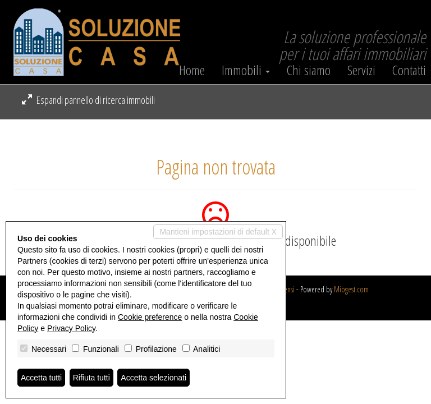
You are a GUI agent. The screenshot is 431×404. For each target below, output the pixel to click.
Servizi (361, 70)
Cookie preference (150, 317)
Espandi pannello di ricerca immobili (88, 100)
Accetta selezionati (153, 377)
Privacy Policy (71, 328)
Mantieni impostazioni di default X (218, 231)
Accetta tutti (41, 377)
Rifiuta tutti (91, 377)
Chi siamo (309, 70)
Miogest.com (351, 289)
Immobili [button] (246, 70)
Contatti (409, 70)
